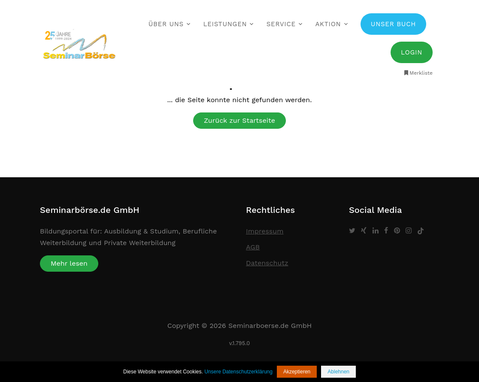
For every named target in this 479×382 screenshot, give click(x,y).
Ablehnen (338, 372)
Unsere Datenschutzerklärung (238, 372)
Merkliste (418, 73)
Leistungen (225, 24)
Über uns (166, 24)
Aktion (328, 24)
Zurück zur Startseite (239, 120)
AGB (253, 247)
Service (281, 24)
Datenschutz (267, 263)
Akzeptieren (296, 372)
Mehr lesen (69, 263)
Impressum (264, 231)
